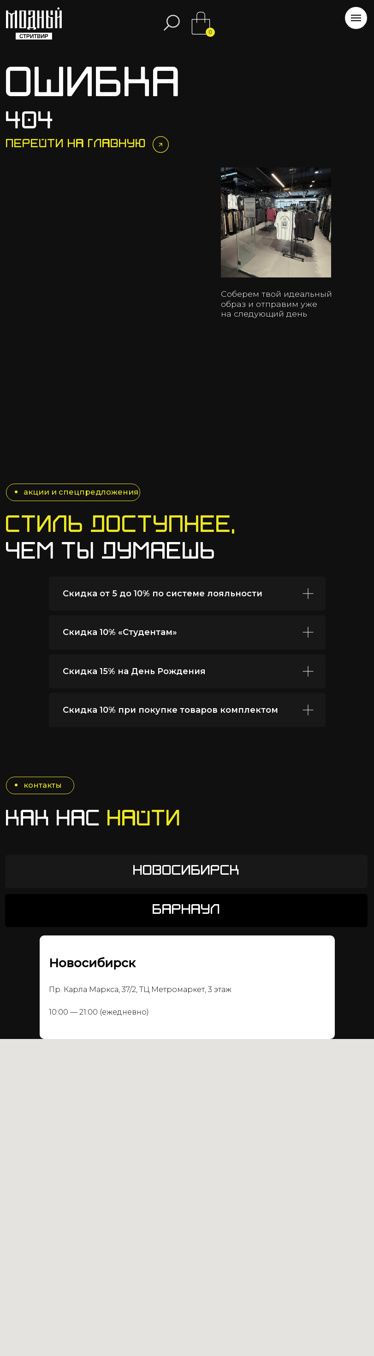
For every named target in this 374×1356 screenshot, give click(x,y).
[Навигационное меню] (356, 18)
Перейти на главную (76, 144)
